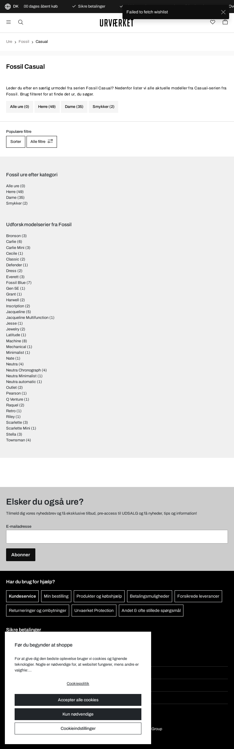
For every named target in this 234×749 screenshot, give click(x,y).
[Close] (223, 12)
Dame (11, 197)
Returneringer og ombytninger (37, 610)
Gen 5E (12, 288)
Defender (14, 265)
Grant (11, 294)
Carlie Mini (15, 248)
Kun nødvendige (78, 714)
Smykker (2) (104, 107)
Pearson (13, 393)
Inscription (15, 306)
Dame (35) (74, 107)
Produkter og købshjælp (99, 596)
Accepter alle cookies (78, 700)
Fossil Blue (16, 283)
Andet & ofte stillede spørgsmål (151, 610)
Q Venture (14, 399)
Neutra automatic (21, 382)
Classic (12, 259)
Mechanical (16, 347)
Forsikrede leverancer (198, 596)
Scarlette (14, 422)
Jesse (11, 323)
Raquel (12, 405)
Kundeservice (22, 596)
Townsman (15, 440)
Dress (11, 271)
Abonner (20, 554)
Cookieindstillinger (78, 728)
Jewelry (12, 329)
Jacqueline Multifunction (27, 318)
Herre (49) (47, 107)
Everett (12, 277)
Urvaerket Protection (94, 610)
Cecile (11, 253)
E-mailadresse (18, 526)
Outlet (11, 387)
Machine (13, 341)
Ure (9, 42)
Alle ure (12, 186)
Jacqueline (15, 312)
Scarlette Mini (18, 428)
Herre (11, 192)
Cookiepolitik (78, 684)
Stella (11, 434)
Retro (11, 411)
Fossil (24, 42)
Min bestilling (56, 596)
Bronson (13, 236)
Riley (10, 417)
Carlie (11, 242)
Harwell (12, 300)
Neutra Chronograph (23, 370)
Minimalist (15, 352)
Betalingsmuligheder (149, 596)
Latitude (13, 335)
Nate (10, 358)
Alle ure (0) (19, 107)
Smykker (14, 203)
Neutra (12, 364)
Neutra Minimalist (21, 376)
